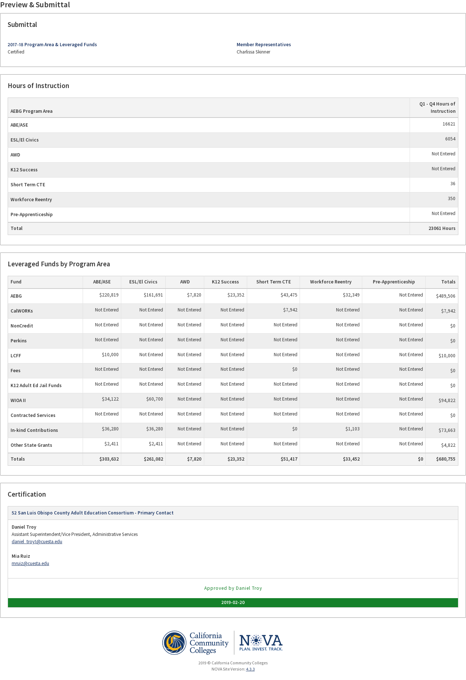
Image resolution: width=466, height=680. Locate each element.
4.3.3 (250, 669)
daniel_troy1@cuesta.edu (37, 541)
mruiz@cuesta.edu (30, 563)
